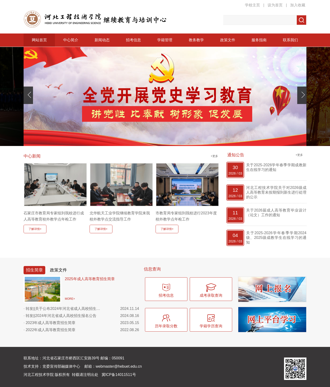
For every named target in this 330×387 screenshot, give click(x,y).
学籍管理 (164, 40)
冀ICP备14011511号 (119, 375)
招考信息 (133, 40)
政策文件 (227, 40)
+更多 (214, 156)
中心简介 (70, 40)
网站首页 (39, 40)
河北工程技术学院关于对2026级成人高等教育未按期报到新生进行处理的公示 (276, 192)
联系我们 (290, 40)
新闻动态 (102, 40)
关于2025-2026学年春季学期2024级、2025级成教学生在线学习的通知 (276, 237)
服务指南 (259, 40)
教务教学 (196, 40)
